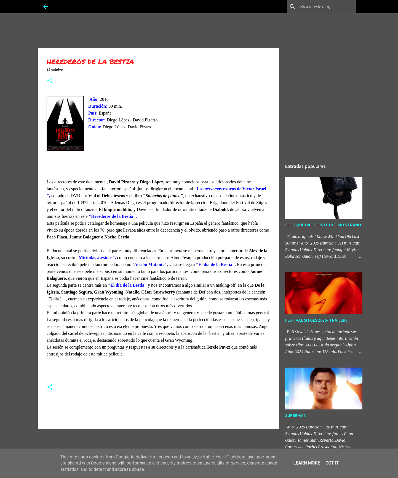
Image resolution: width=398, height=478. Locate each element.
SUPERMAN (295, 415)
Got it (332, 463)
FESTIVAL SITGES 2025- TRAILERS (316, 320)
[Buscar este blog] (327, 6)
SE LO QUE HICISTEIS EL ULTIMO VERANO (323, 225)
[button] (50, 81)
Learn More (306, 463)
